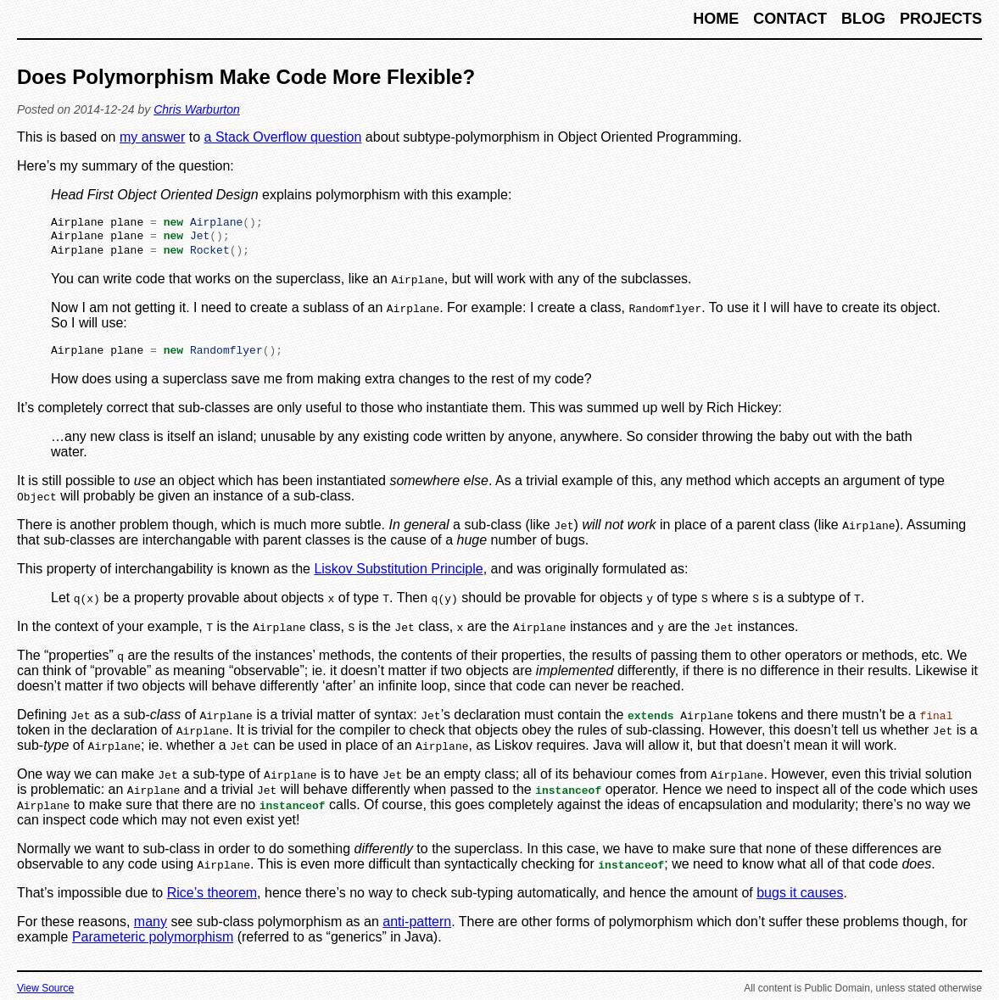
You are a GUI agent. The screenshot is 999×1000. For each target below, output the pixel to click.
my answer (152, 137)
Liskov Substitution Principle (398, 574)
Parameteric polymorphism (152, 943)
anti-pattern (416, 927)
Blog (865, 18)
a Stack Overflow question (283, 137)
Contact (792, 18)
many (150, 927)
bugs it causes (799, 898)
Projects (941, 18)
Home (718, 18)
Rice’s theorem (212, 898)
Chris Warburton (196, 109)
